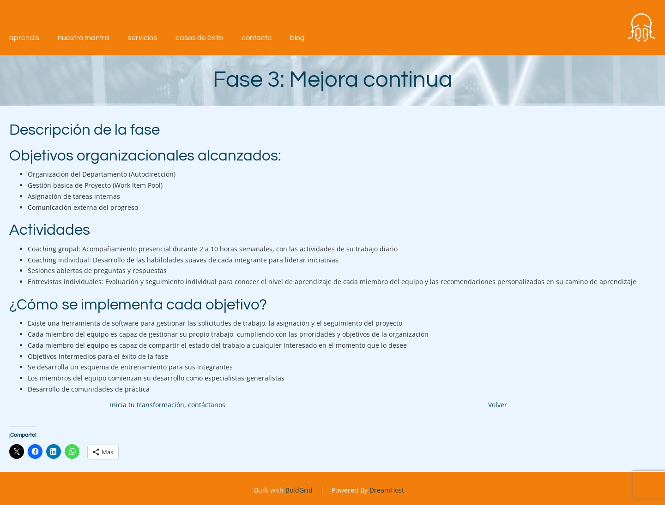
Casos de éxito (199, 38)
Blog (297, 38)
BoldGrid (299, 490)
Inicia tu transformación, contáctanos (167, 404)
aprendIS (24, 38)
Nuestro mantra (83, 38)
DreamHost (386, 490)
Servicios (142, 38)
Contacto (257, 38)
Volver (497, 404)
